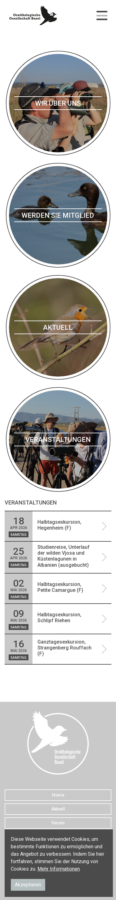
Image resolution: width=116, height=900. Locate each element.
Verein (58, 822)
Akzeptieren (28, 885)
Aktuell (58, 808)
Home (58, 795)
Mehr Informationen (58, 869)
